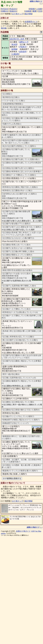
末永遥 (14, 44)
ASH (33, 531)
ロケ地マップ (17, 14)
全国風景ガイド (31, 22)
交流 (40, 11)
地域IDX (13, 11)
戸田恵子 (22, 47)
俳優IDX (4, 11)
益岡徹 (14, 49)
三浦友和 (15, 54)
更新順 (32, 9)
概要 (34, 11)
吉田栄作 (22, 52)
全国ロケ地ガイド (23, 531)
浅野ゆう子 (23, 42)
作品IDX (13, 9)
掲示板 (3, 28)
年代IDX (4, 9)
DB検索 (28, 11)
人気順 (39, 9)
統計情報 (28, 14)
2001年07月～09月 (17, 39)
